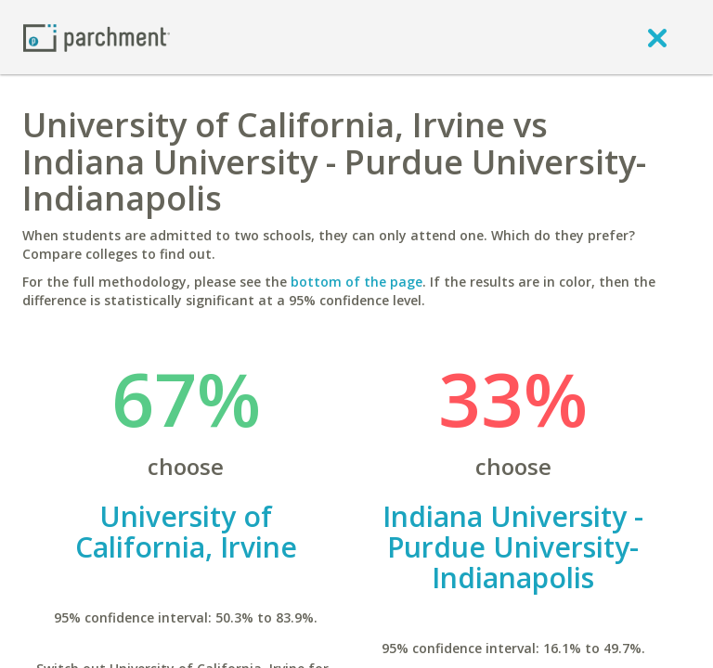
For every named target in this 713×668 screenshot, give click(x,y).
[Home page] (96, 36)
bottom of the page (356, 281)
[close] (657, 37)
